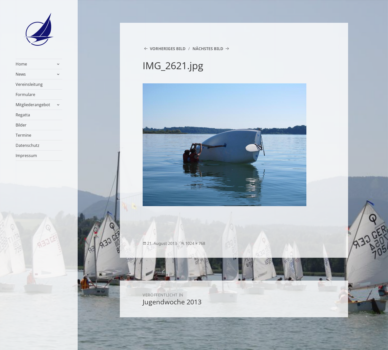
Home (21, 64)
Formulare (25, 94)
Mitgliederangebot (33, 104)
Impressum (26, 155)
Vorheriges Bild (168, 48)
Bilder (21, 125)
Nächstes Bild (208, 48)
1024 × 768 (195, 243)
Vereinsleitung (29, 84)
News (21, 74)
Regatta (23, 115)
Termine (23, 135)
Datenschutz (27, 145)
